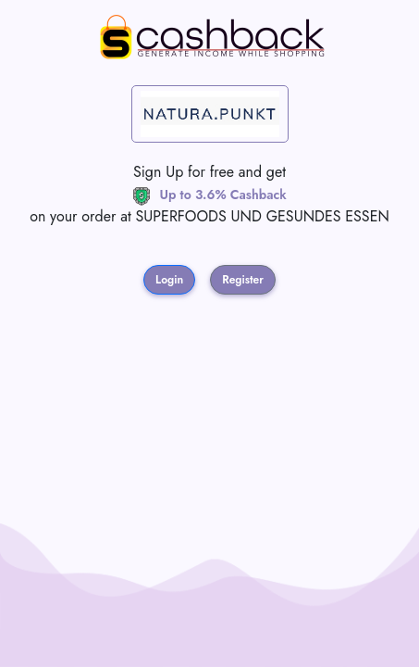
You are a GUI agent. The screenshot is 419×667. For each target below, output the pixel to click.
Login (169, 279)
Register (243, 279)
